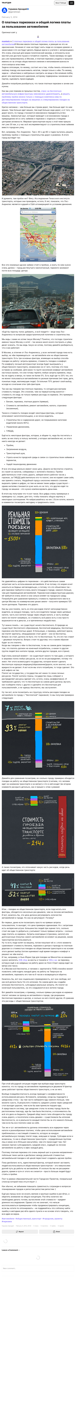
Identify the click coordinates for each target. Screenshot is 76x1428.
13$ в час (53, 960)
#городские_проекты (52, 1219)
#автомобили (8, 1219)
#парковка (7, 1221)
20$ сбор (22, 960)
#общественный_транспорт (28, 1219)
